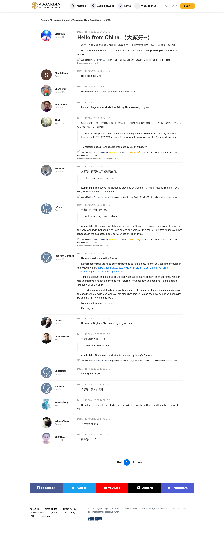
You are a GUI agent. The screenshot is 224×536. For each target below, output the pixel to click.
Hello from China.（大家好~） (99, 20)
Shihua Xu (60, 436)
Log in (187, 6)
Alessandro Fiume (101, 197)
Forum (44, 20)
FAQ (32, 516)
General (66, 20)
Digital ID (53, 512)
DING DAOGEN (62, 336)
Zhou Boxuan (61, 104)
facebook (48, 488)
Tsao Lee (59, 168)
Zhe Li (58, 120)
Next (140, 462)
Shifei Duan (60, 371)
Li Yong (58, 207)
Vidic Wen (60, 34)
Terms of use (50, 509)
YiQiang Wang (62, 421)
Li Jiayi (58, 320)
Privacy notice (69, 509)
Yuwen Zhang (61, 402)
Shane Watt (60, 89)
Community (69, 512)
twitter (81, 488)
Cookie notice (37, 512)
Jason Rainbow (100, 152)
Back (120, 462)
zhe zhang (60, 386)
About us (34, 509)
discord (147, 488)
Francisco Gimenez (64, 256)
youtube (114, 488)
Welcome (77, 20)
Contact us (44, 516)
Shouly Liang (61, 73)
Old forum (55, 20)
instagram (180, 488)
